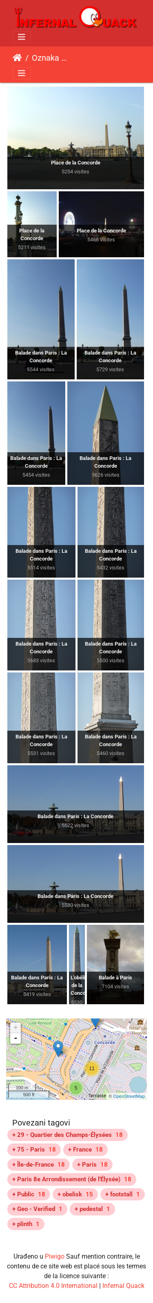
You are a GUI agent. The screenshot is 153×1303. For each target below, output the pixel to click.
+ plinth (26, 1224)
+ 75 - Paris (34, 1149)
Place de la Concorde (95, 59)
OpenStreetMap (129, 1096)
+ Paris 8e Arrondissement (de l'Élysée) (71, 1179)
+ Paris (92, 1164)
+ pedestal (92, 1209)
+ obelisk (75, 1194)
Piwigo (54, 1256)
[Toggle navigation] (22, 37)
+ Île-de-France (38, 1164)
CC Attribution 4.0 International (53, 1286)
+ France (85, 1149)
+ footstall (122, 1194)
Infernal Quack (123, 1286)
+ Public (28, 1194)
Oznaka (45, 58)
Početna (17, 58)
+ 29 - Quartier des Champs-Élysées (67, 1135)
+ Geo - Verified (37, 1209)
